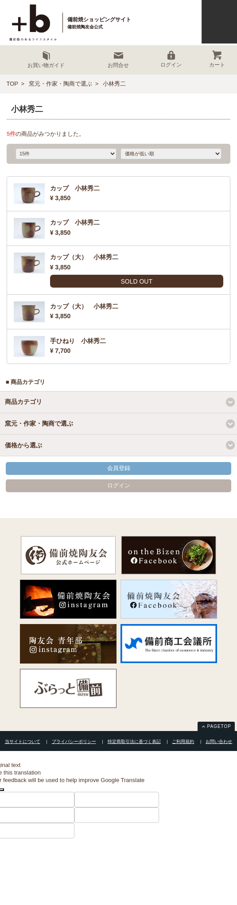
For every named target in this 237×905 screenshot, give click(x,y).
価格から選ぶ (23, 445)
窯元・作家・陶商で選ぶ (60, 83)
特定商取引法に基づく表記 (134, 741)
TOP (13, 83)
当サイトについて (22, 741)
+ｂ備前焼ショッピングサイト (33, 22)
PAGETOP (219, 726)
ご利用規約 (183, 741)
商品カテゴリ (23, 401)
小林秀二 (114, 83)
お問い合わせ (219, 741)
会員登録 (118, 468)
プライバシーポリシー (74, 741)
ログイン (118, 485)
